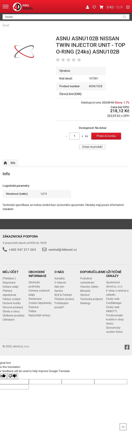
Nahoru (5, 163)
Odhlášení (8, 319)
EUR (120, 7)
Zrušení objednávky (40, 303)
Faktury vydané (12, 299)
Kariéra (58, 290)
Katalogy (85, 303)
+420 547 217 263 (22, 250)
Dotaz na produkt (92, 146)
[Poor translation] (12, 376)
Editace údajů (11, 286)
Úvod (6, 25)
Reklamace (35, 298)
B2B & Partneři (63, 295)
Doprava (33, 307)
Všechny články (89, 286)
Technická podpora (91, 299)
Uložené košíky (12, 303)
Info (13, 162)
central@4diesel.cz (62, 250)
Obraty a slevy (11, 311)
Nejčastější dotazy (39, 315)
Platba (32, 311)
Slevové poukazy (13, 307)
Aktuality (85, 290)
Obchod (84, 295)
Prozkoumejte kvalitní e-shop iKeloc (115, 319)
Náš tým (59, 286)
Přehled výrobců (64, 299)
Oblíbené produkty (14, 315)
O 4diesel (60, 282)
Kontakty (59, 278)
